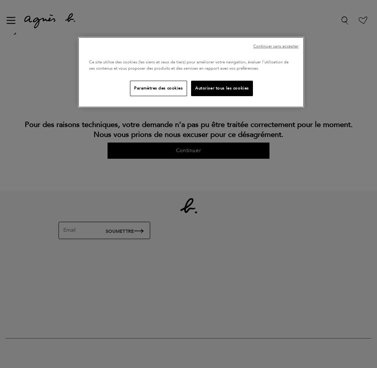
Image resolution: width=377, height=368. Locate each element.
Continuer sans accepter (276, 46)
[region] (191, 72)
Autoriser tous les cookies (222, 88)
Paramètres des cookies (158, 88)
